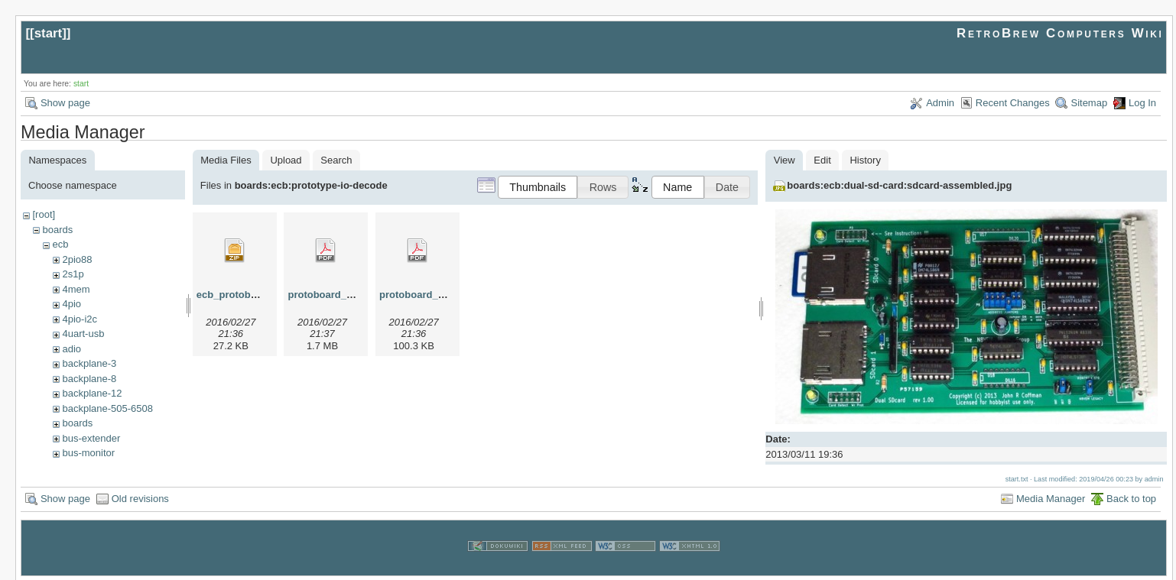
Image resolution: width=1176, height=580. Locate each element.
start (48, 33)
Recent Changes (1013, 103)
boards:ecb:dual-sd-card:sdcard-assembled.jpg (899, 185)
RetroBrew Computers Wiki (1060, 33)
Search (336, 160)
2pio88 (77, 259)
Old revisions (140, 497)
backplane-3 (89, 363)
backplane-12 (92, 393)
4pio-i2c (79, 319)
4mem (75, 289)
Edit (822, 160)
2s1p (72, 274)
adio (71, 349)
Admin (940, 103)
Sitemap (1088, 103)
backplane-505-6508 (107, 408)
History (865, 160)
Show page (65, 103)
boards (57, 229)
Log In (1142, 103)
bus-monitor (88, 452)
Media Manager (1050, 497)
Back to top (1131, 497)
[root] (43, 214)
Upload (285, 160)
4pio (71, 303)
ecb (60, 244)
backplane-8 (89, 378)
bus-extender (91, 438)
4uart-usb (83, 333)
